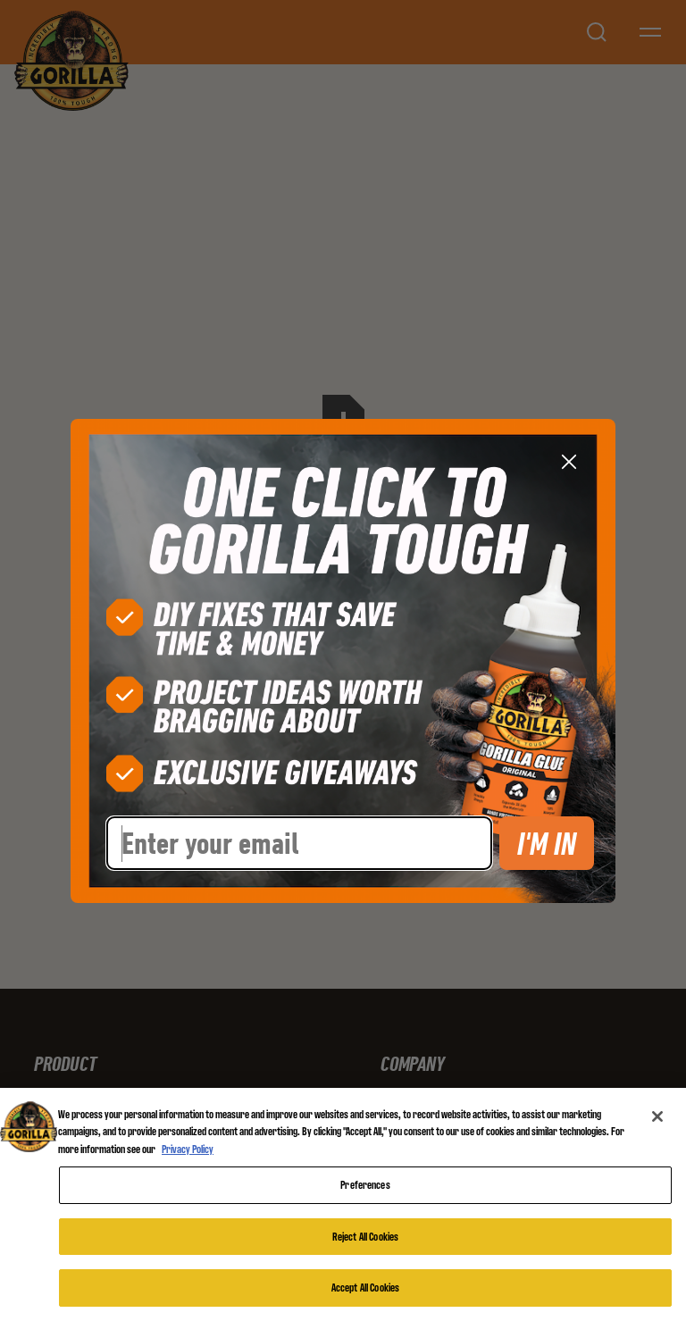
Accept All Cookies (365, 1287)
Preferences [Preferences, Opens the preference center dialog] (364, 1184)
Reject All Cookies (365, 1236)
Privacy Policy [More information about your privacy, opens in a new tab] (187, 1149)
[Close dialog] (569, 462)
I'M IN (546, 843)
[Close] (657, 1116)
